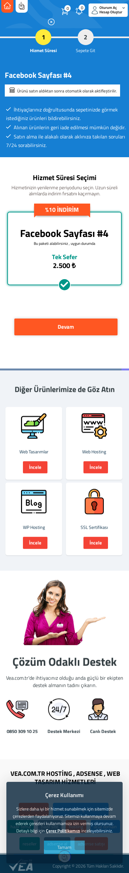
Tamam (65, 847)
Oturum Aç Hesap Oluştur (108, 10)
